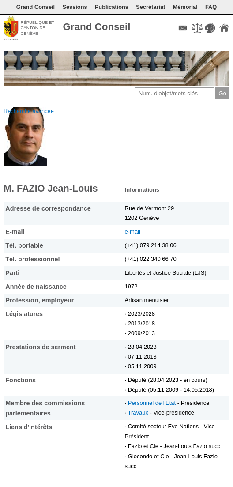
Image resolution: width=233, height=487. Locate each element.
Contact (182, 28)
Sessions (74, 7)
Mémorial (185, 7)
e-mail (132, 231)
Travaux (139, 412)
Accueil (224, 28)
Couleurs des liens (209, 28)
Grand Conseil (35, 7)
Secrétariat (150, 7)
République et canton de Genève (37, 28)
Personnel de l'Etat (152, 403)
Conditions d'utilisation (197, 28)
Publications (111, 7)
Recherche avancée (29, 111)
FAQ (211, 7)
